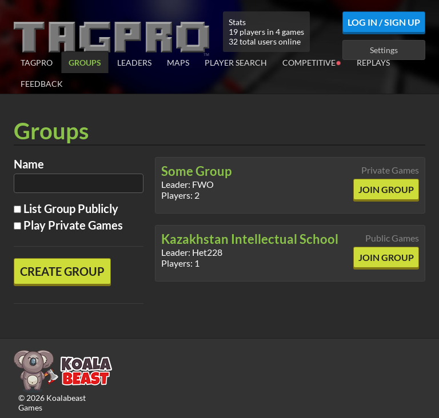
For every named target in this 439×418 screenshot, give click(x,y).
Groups (85, 62)
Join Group (386, 189)
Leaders (134, 62)
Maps (178, 62)
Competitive (311, 62)
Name (29, 164)
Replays (373, 62)
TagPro (37, 62)
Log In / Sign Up (384, 22)
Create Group (62, 271)
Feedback (42, 84)
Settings (384, 50)
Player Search (236, 62)
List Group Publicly (66, 208)
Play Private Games (68, 225)
